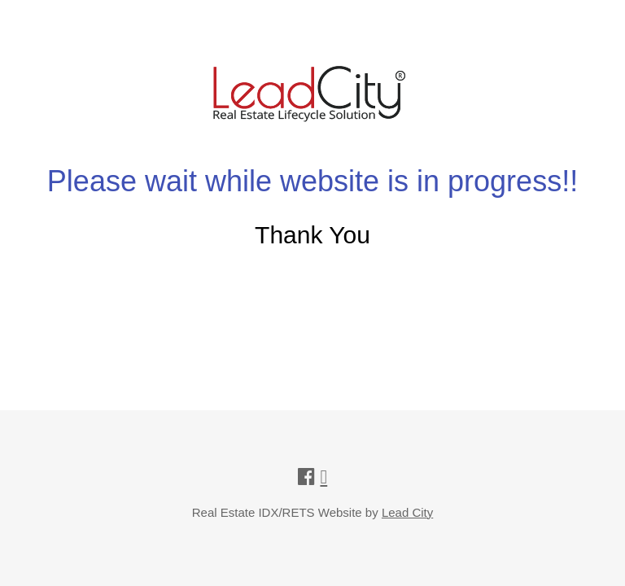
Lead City (407, 512)
